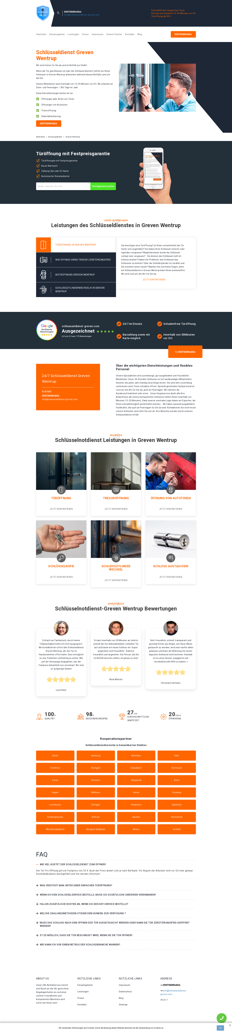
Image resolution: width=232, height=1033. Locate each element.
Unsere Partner (114, 34)
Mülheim (95, 792)
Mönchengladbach (55, 829)
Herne (136, 792)
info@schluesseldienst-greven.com (82, 15)
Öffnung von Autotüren (171, 498)
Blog (139, 34)
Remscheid (176, 817)
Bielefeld (176, 805)
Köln (177, 755)
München (136, 755)
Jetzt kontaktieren (153, 279)
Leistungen (73, 34)
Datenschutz (125, 991)
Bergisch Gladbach (95, 829)
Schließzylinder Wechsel (116, 568)
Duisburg (176, 792)
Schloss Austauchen (170, 566)
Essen (55, 780)
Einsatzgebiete (57, 34)
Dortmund (177, 768)
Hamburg (95, 755)
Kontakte (129, 34)
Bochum (96, 780)
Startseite (41, 34)
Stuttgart (95, 768)
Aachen (136, 817)
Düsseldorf (136, 768)
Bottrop (96, 817)
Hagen (55, 792)
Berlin (55, 755)
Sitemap (123, 1004)
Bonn (176, 780)
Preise (85, 34)
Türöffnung (61, 498)
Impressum (97, 34)
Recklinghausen (55, 817)
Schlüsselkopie (61, 566)
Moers (136, 829)
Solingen (95, 805)
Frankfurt (55, 768)
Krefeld (177, 829)
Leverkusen (55, 805)
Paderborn (136, 805)
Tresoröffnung (116, 498)
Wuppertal (136, 780)
